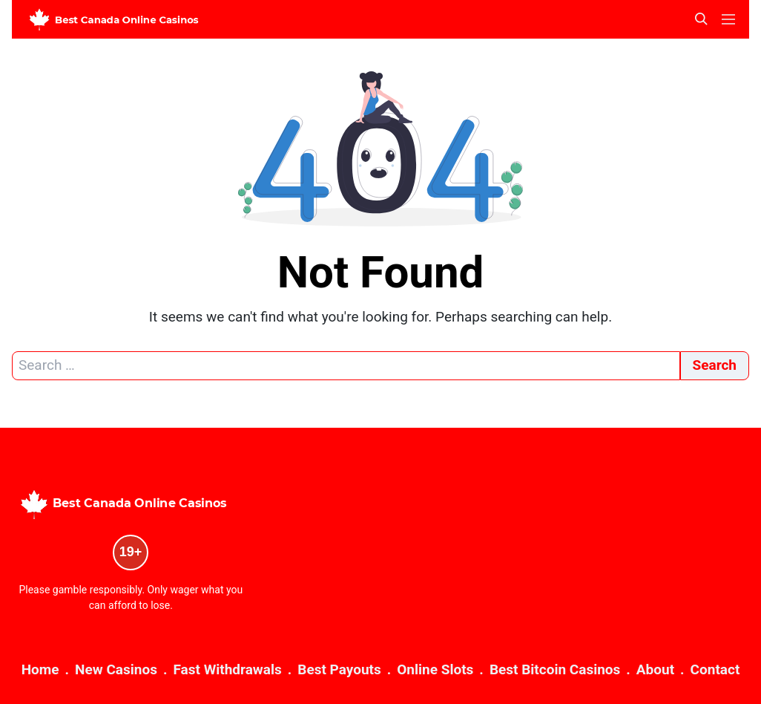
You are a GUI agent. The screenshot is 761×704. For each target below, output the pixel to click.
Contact (715, 669)
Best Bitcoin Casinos (555, 669)
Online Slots (435, 669)
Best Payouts (338, 669)
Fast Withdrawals (227, 669)
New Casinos (116, 669)
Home (40, 669)
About (655, 669)
